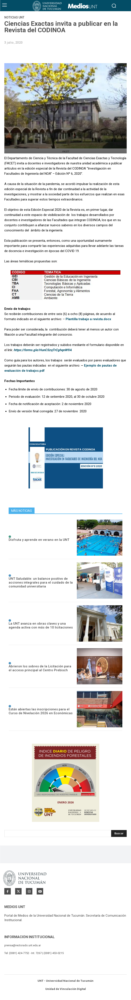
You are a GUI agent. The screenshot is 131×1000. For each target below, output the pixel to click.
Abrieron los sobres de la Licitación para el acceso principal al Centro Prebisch (40, 668)
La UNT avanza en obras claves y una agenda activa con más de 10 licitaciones (41, 625)
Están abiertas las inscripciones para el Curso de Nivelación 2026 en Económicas (41, 711)
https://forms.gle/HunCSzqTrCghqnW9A (43, 350)
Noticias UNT (14, 17)
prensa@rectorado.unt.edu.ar (22, 945)
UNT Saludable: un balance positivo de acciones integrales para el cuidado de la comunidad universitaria (41, 582)
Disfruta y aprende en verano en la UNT (39, 540)
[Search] (119, 833)
